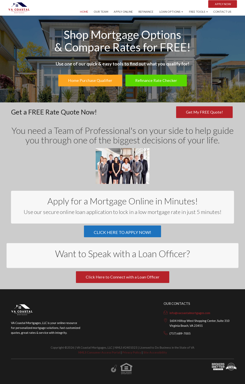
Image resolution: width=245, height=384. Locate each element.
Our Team (101, 11)
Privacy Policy (131, 352)
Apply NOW (222, 4)
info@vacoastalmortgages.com (189, 313)
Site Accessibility (155, 352)
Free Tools (198, 11)
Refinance (145, 11)
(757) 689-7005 (180, 333)
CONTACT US (222, 11)
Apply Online (123, 11)
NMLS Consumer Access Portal (99, 352)
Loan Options (171, 11)
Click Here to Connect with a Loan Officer (122, 277)
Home (84, 11)
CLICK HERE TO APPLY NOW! (122, 232)
